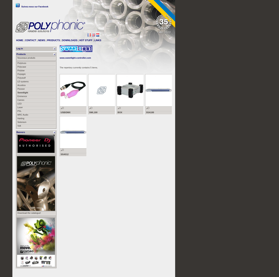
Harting (20, 118)
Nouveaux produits (26, 58)
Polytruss (21, 63)
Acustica (21, 85)
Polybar (21, 70)
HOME (19, 40)
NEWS (41, 40)
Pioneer (21, 89)
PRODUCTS (53, 40)
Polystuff (21, 78)
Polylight (21, 74)
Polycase (21, 67)
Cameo (20, 100)
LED (19, 103)
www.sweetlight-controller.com (75, 58)
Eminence (22, 96)
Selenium (21, 122)
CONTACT (30, 40)
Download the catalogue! (29, 213)
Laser (20, 107)
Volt (19, 126)
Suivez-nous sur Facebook (32, 6)
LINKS (97, 40)
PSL (19, 111)
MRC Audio (22, 115)
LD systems (22, 81)
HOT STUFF (85, 40)
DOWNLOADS (70, 40)
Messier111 (166, 272)
